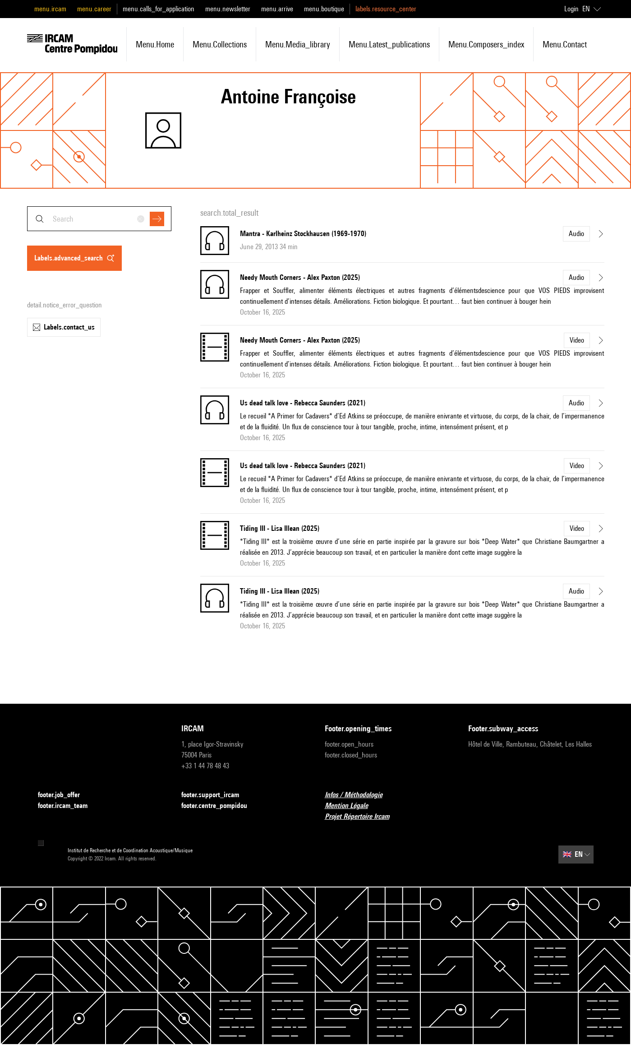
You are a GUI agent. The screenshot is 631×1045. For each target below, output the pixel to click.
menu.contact (565, 44)
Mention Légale (352, 806)
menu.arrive (277, 9)
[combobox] (99, 218)
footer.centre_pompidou (219, 806)
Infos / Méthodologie (359, 795)
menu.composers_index (486, 44)
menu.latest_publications (389, 44)
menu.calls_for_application (158, 9)
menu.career (94, 9)
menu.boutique (324, 9)
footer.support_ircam (215, 795)
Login (571, 9)
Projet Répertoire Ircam (362, 817)
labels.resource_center (385, 9)
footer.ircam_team (68, 806)
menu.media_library (297, 44)
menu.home (155, 44)
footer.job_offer (64, 795)
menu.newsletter (227, 9)
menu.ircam (50, 9)
